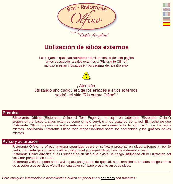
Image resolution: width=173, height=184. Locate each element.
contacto (108, 178)
